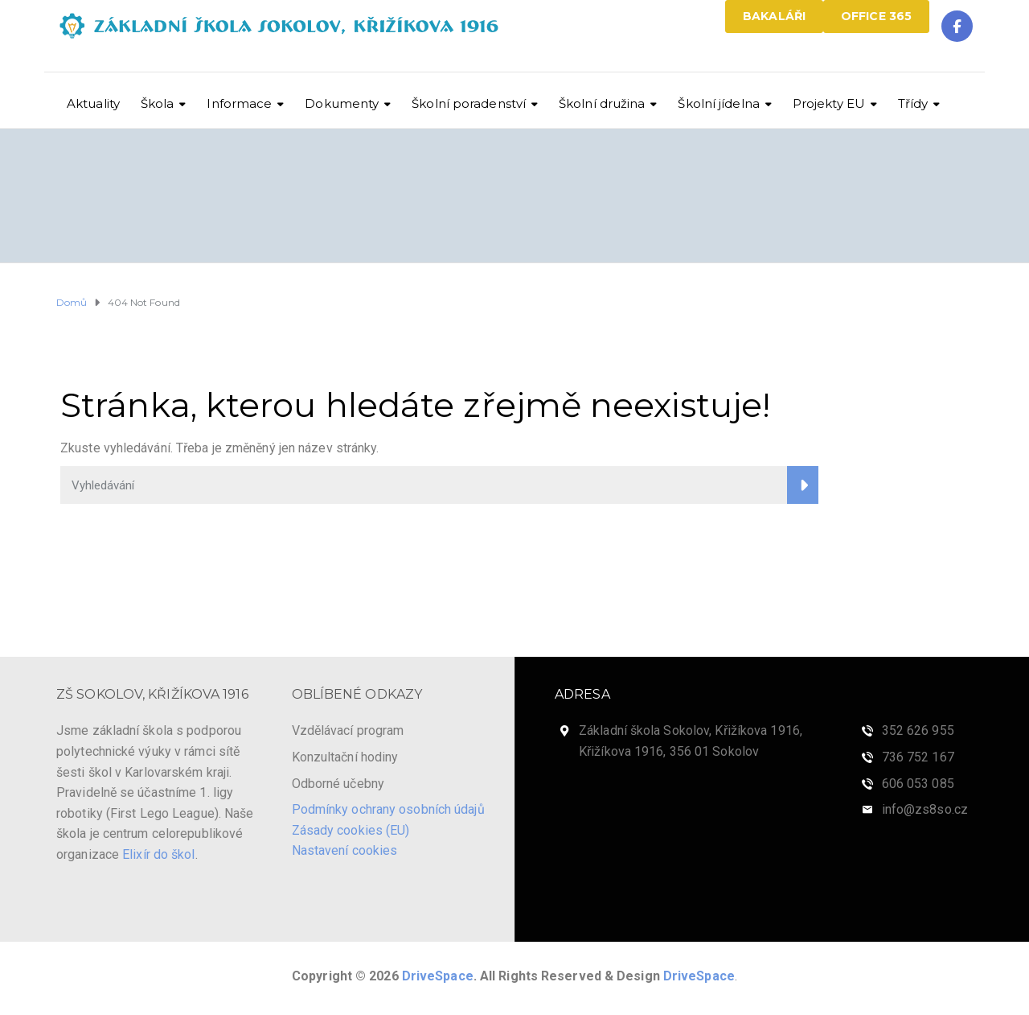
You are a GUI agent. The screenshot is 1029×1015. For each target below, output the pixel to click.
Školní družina (602, 103)
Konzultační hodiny (345, 757)
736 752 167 (918, 757)
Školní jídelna (718, 103)
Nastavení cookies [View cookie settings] (345, 850)
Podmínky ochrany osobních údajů (388, 809)
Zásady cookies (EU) (351, 830)
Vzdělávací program (348, 730)
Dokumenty (342, 103)
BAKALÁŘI (774, 16)
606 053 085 (918, 783)
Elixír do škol (158, 854)
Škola (157, 103)
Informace (239, 103)
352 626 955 (918, 730)
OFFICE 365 (876, 16)
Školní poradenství (469, 103)
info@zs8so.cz (925, 809)
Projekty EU (829, 103)
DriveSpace (438, 976)
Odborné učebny (338, 783)
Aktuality (93, 103)
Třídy (913, 103)
